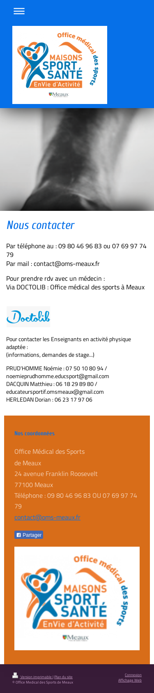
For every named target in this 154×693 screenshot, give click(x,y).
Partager (28, 535)
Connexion (133, 675)
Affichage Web (130, 680)
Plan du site (63, 677)
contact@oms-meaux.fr (47, 517)
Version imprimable (32, 677)
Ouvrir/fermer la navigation (77, 11)
